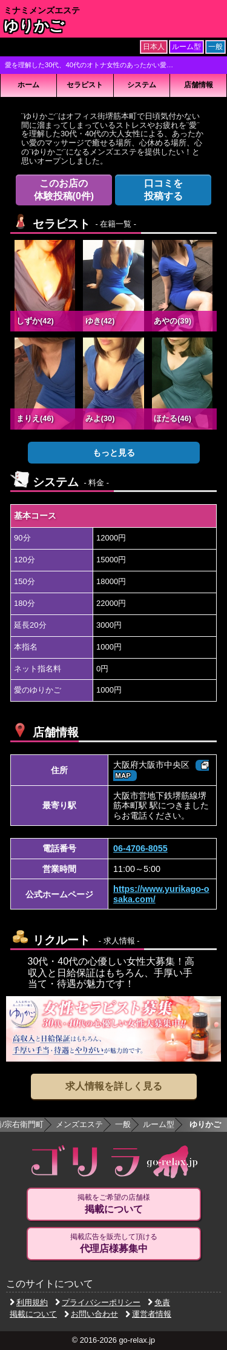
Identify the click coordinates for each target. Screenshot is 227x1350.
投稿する (163, 189)
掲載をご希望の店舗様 (114, 1204)
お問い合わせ (91, 1313)
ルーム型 (158, 1124)
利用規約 (29, 1302)
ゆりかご (34, 26)
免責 (159, 1302)
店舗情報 (198, 85)
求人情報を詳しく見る (113, 1086)
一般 (123, 1124)
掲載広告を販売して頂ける (114, 1243)
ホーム (28, 85)
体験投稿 (64, 189)
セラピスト (85, 85)
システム (141, 85)
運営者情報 (148, 1313)
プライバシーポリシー (97, 1302)
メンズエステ (79, 1124)
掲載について (33, 1313)
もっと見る (114, 452)
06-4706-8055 (140, 848)
